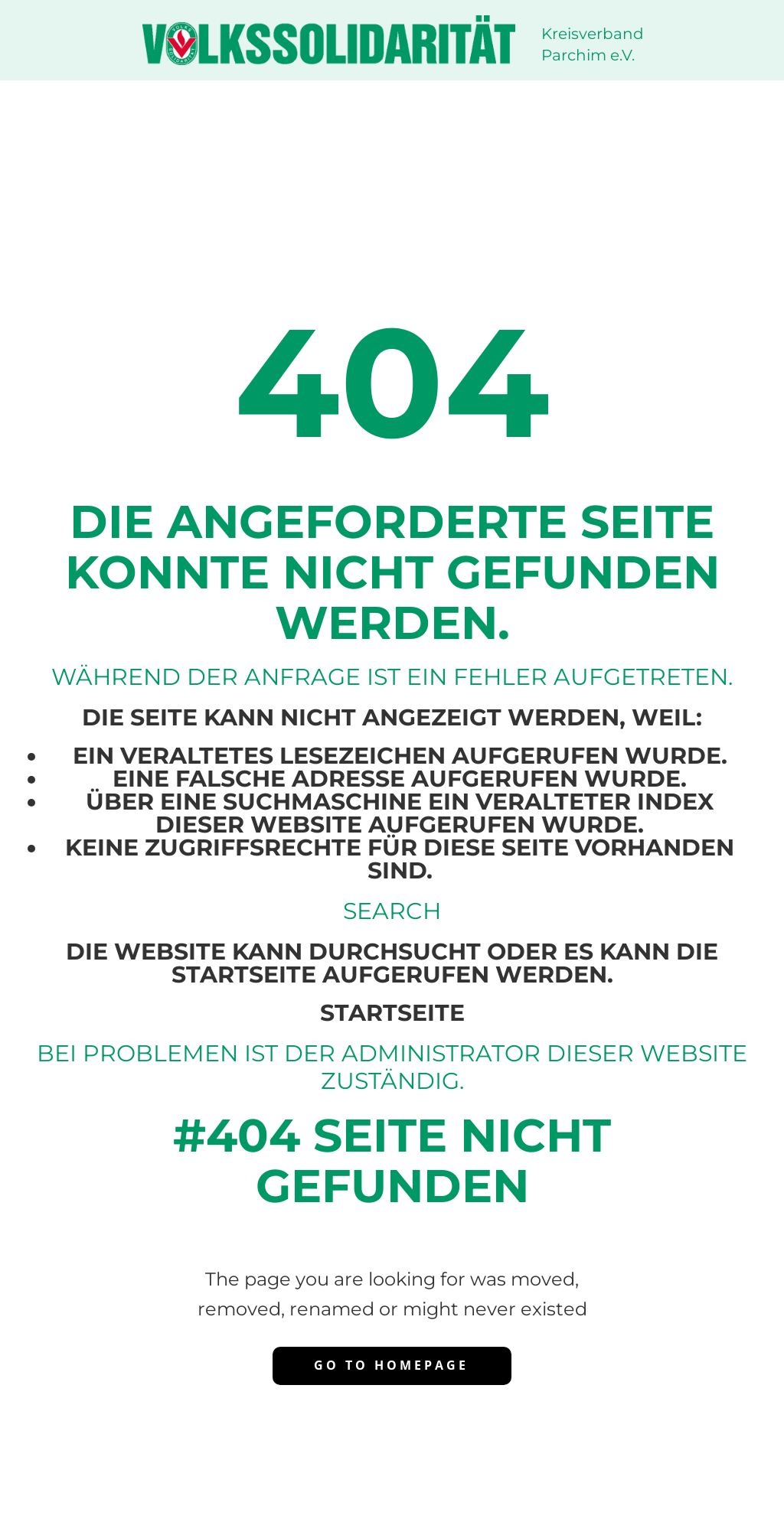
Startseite (392, 1013)
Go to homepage (391, 1365)
